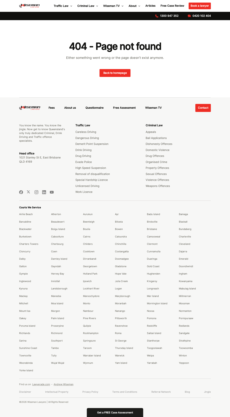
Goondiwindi (186, 266)
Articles (150, 5)
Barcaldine (25, 221)
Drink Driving (83, 150)
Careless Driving (85, 132)
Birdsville (152, 221)
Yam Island (121, 362)
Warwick (119, 355)
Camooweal (153, 236)
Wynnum (88, 362)
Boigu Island (58, 229)
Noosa (150, 310)
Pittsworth (121, 318)
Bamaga (183, 214)
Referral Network (161, 391)
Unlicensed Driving (87, 186)
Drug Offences (155, 155)
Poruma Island (27, 325)
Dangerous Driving (87, 138)
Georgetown (90, 266)
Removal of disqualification (92, 174)
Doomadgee (122, 258)
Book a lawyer (200, 5)
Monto (86, 303)
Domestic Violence (157, 150)
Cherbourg (57, 243)
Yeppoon (184, 362)
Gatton (23, 266)
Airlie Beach (26, 214)
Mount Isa (24, 310)
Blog (187, 391)
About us (70, 107)
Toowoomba (186, 348)
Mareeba (56, 296)
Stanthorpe (153, 340)
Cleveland (184, 243)
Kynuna (23, 288)
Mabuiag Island (187, 288)
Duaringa (152, 258)
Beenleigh (89, 221)
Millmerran (185, 296)
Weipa (150, 355)
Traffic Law (61, 6)
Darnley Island (59, 258)
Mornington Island (157, 303)
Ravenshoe (121, 325)
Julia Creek (121, 281)
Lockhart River (91, 288)
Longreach (153, 288)
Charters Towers (28, 243)
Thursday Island (124, 348)
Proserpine (57, 325)
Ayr (117, 214)
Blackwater (25, 229)
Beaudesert (57, 221)
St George (120, 340)
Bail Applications (156, 138)
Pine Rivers (89, 318)
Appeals (151, 132)
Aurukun (88, 214)
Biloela (119, 221)
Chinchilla (120, 243)
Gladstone (120, 266)
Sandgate (184, 333)
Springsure (89, 340)
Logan (118, 288)
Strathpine (185, 340)
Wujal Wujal (57, 362)
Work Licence (83, 191)
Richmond (56, 333)
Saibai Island (154, 333)
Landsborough (59, 288)
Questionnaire (94, 107)
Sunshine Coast (28, 348)
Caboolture (57, 236)
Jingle (207, 391)
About (132, 6)
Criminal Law (85, 6)
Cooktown (89, 251)
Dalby (22, 258)
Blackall (183, 221)
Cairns (86, 236)
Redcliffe (152, 325)
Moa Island (57, 303)
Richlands (24, 333)
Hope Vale (120, 273)
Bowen (119, 229)
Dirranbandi (89, 258)
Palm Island (57, 318)
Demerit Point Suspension (91, 144)
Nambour (88, 310)
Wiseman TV (111, 6)
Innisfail (55, 281)
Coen (54, 251)
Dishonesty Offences (159, 144)
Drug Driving (83, 155)
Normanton (185, 310)
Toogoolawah (154, 348)
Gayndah (56, 266)
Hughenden (153, 273)
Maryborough (122, 296)
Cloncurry (24, 251)
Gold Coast (153, 266)
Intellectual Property (56, 391)
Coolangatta (122, 251)
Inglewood (25, 281)
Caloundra (121, 236)
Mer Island (153, 296)
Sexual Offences (156, 174)
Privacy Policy (90, 391)
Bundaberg (185, 229)
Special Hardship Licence (91, 179)
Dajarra (183, 251)
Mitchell (23, 303)
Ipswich (87, 281)
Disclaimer (25, 391)
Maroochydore (91, 296)
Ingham (183, 273)
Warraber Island (92, 355)
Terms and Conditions (124, 391)
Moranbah (120, 303)
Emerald (183, 258)
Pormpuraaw (186, 318)
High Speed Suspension (90, 167)
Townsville (25, 355)
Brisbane (152, 229)
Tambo (55, 348)
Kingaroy (152, 281)
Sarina (22, 340)
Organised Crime (156, 162)
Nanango (120, 310)
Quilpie (87, 325)
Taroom (87, 348)
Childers (88, 243)
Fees (52, 107)
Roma (118, 333)
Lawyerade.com (41, 384)
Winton (183, 355)
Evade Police (83, 162)
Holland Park (90, 273)
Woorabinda (26, 362)
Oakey (22, 318)
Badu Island (153, 214)
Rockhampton (91, 333)
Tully (54, 355)
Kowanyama (185, 281)
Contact (203, 107)
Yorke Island (26, 370)
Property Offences (157, 167)
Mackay (23, 296)
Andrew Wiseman (63, 384)
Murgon (55, 310)
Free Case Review (172, 5)
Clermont (152, 243)
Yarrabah (152, 362)
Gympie (23, 273)
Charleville (185, 236)
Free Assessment (124, 107)
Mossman (184, 303)
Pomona (151, 318)
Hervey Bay (57, 273)
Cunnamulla (153, 251)
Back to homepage (115, 73)
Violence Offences (157, 179)
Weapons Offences (158, 186)
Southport (57, 340)
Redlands (184, 325)
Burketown (25, 236)
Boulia (86, 229)
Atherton (56, 214)
